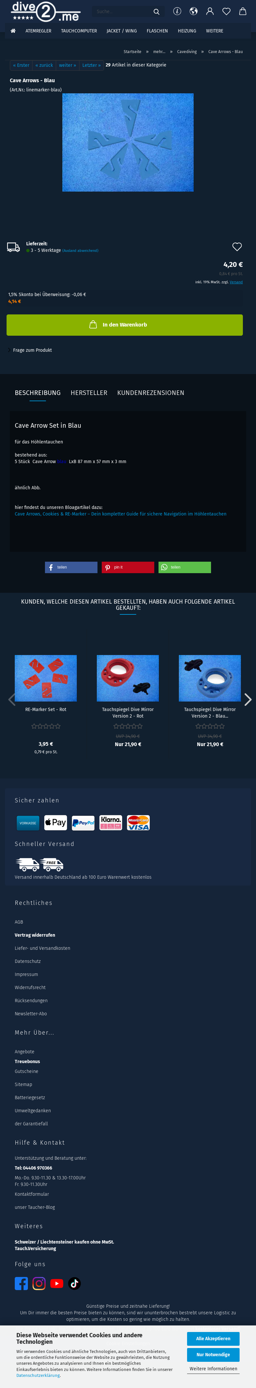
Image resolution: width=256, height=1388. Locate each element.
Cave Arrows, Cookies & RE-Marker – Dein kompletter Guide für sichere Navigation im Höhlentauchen (120, 514)
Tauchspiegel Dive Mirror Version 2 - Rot (128, 712)
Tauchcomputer (79, 31)
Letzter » (91, 65)
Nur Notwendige (213, 1355)
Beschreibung (38, 393)
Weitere (214, 31)
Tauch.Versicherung (35, 1248)
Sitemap (23, 1084)
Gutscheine (26, 1071)
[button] (193, 11)
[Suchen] (156, 11)
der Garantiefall (31, 1124)
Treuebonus (27, 1061)
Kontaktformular (32, 1194)
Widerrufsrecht (30, 987)
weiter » (67, 65)
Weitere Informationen (213, 1369)
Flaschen (157, 31)
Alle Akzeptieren (213, 1338)
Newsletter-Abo (31, 1014)
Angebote (24, 1052)
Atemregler (38, 31)
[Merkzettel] (226, 11)
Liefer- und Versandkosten (42, 948)
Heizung (187, 31)
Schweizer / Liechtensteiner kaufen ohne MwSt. (64, 1242)
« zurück (44, 65)
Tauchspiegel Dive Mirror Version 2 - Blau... (210, 712)
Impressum (26, 974)
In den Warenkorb (117, 324)
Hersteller (89, 393)
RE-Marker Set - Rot (45, 709)
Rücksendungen (31, 1000)
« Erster (21, 65)
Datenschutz (28, 961)
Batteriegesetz (30, 1097)
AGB (19, 922)
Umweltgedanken (33, 1111)
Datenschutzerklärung (38, 1375)
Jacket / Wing (122, 31)
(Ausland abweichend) (80, 251)
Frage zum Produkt (32, 350)
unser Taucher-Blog (35, 1207)
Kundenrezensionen (150, 393)
